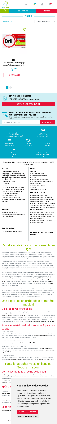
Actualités (33, 172)
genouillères (5, 314)
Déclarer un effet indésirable (39, 179)
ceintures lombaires (14, 314)
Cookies (33, 187)
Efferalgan (42, 278)
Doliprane (12, 278)
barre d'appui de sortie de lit (41, 335)
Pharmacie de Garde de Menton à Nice (42, 199)
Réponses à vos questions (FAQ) (12, 231)
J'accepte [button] (21, 412)
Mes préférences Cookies (38, 189)
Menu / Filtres (8, 21)
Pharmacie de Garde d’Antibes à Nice (41, 197)
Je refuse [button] (32, 412)
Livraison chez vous (36, 222)
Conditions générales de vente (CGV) (41, 181)
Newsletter (5, 183)
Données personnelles (37, 185)
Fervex (20, 283)
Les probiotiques (6, 410)
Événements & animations (38, 175)
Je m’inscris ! (48, 122)
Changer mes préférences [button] (27, 416)
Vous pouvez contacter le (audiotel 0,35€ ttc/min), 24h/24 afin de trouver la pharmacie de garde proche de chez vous (42, 205)
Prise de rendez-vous (37, 174)
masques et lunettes (44, 359)
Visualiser (14, 75)
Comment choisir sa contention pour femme (41, 321)
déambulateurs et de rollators (28, 343)
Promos (46, 11)
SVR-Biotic (4, 382)
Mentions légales (36, 183)
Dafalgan (51, 278)
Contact (4, 185)
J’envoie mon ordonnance (28, 104)
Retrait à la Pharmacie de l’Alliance (41, 220)
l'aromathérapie (6, 393)
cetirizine (51, 281)
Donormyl (50, 283)
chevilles (22, 315)
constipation (36, 281)
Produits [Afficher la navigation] (27, 10)
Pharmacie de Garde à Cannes (39, 201)
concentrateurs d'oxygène (16, 359)
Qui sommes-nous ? (8, 181)
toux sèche (47, 280)
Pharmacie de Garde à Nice (38, 195)
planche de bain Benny (46, 348)
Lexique (33, 177)
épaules (10, 315)
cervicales (4, 315)
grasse (3, 281)
